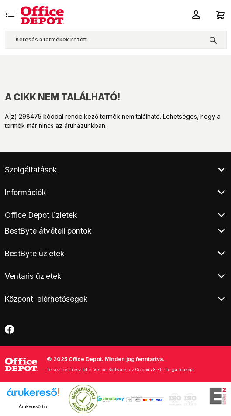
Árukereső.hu (33, 406)
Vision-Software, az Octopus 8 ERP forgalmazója (143, 369)
